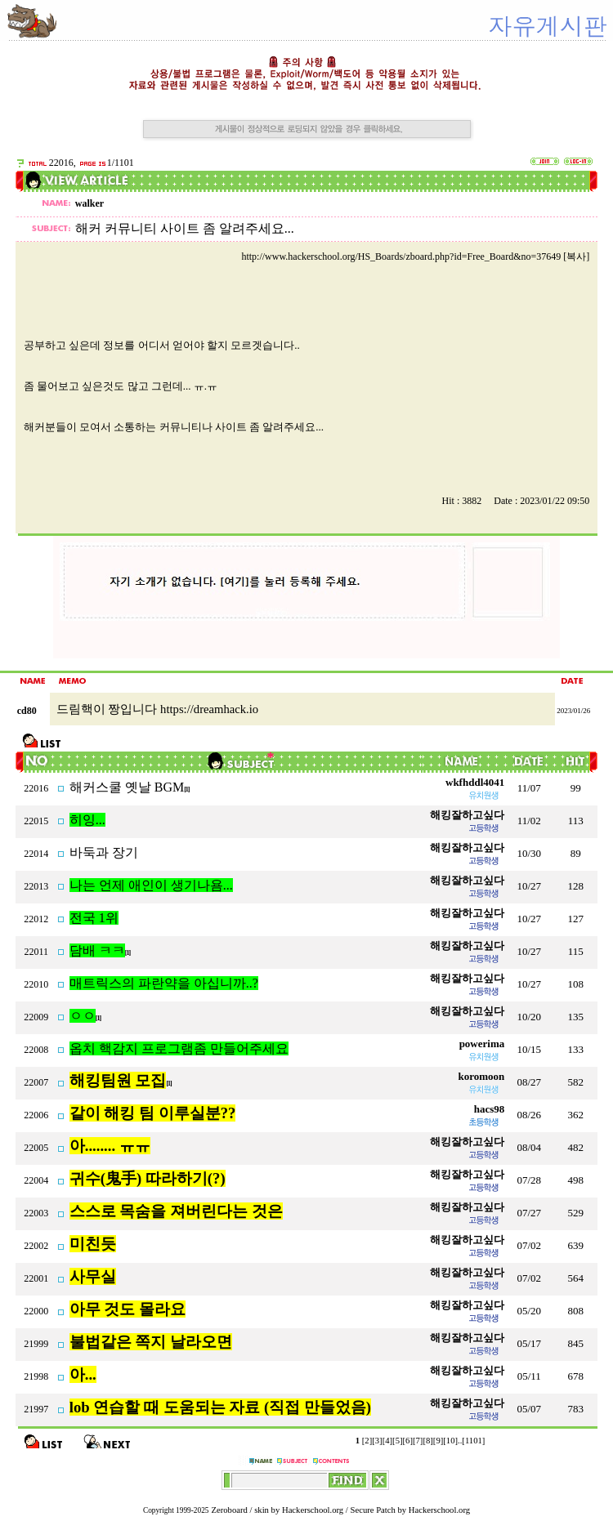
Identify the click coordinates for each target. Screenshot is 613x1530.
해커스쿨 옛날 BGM (126, 787)
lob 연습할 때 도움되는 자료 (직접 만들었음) (220, 1407)
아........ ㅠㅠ (109, 1145)
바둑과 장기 (103, 852)
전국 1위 (94, 918)
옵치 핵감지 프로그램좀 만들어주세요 (179, 1048)
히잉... (87, 820)
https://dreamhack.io (209, 709)
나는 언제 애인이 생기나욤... (151, 885)
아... (82, 1374)
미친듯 (92, 1243)
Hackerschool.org (312, 1509)
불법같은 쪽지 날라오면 (150, 1341)
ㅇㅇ (82, 1016)
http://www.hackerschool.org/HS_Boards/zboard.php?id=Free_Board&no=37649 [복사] (415, 256)
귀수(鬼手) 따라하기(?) (147, 1178)
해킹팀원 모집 (118, 1080)
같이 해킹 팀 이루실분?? (152, 1113)
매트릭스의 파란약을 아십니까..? (163, 983)
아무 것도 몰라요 (127, 1309)
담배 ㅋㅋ (97, 950)
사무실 (92, 1276)
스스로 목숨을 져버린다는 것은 (176, 1211)
